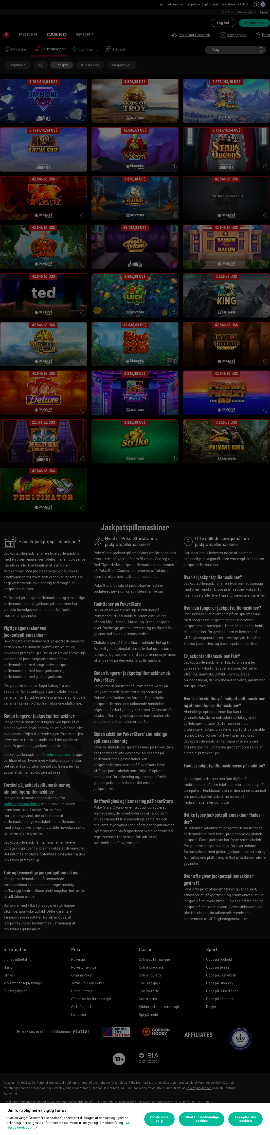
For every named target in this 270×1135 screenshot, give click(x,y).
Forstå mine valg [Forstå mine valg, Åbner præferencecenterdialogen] (159, 1119)
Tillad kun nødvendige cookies (201, 1119)
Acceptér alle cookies (245, 1119)
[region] (135, 1119)
